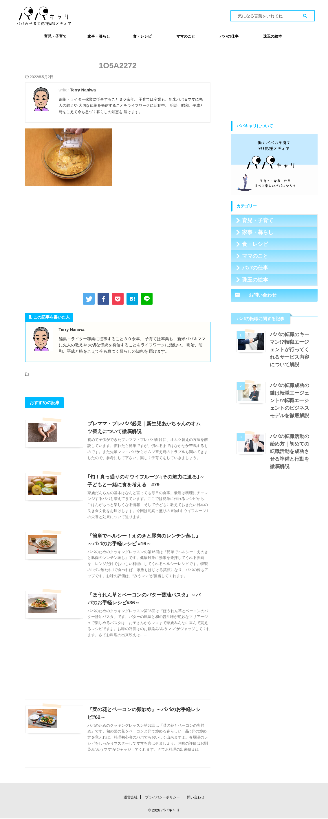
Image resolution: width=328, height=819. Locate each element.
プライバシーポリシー (162, 798)
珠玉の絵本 (272, 36)
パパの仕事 (229, 36)
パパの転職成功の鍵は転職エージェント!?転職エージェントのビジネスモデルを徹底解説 (290, 400)
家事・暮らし (98, 36)
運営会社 (131, 798)
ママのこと (185, 36)
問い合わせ (195, 798)
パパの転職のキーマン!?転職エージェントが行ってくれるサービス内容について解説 (290, 349)
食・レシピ (142, 36)
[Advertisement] (117, 238)
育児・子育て (55, 36)
